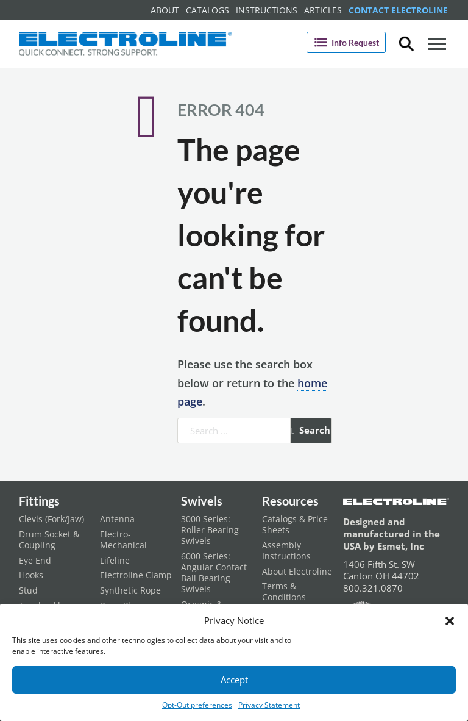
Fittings (39, 501)
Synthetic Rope (130, 590)
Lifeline (115, 560)
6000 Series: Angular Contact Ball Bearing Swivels (214, 573)
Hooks (31, 575)
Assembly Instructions (286, 551)
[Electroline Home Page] (125, 44)
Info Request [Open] (346, 42)
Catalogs (207, 10)
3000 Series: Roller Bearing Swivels (210, 530)
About (165, 10)
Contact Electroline (398, 10)
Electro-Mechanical (123, 540)
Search (310, 430)
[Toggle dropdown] (406, 44)
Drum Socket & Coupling (49, 540)
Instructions (266, 10)
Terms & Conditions (284, 592)
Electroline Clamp (136, 575)
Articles (323, 10)
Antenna (117, 519)
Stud (28, 590)
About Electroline (297, 571)
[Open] (437, 44)
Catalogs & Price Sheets (295, 525)
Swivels (201, 501)
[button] (450, 621)
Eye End (35, 560)
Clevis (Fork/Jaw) (51, 519)
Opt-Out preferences (197, 705)
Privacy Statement (269, 705)
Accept (234, 679)
